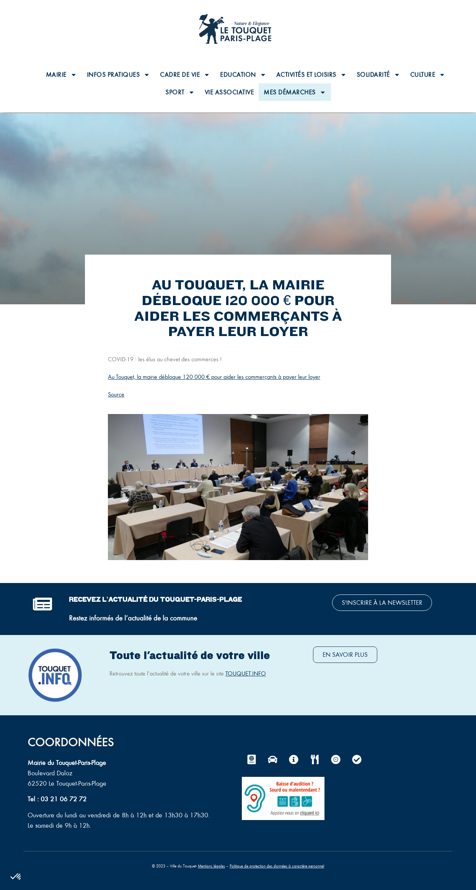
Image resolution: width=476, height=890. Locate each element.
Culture (428, 75)
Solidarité (378, 75)
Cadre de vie (185, 75)
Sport (180, 92)
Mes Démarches (295, 92)
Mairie (61, 75)
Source (116, 394)
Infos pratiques (118, 75)
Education (243, 75)
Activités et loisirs (311, 75)
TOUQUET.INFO (245, 673)
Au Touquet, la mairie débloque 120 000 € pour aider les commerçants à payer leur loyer (214, 376)
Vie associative (229, 92)
